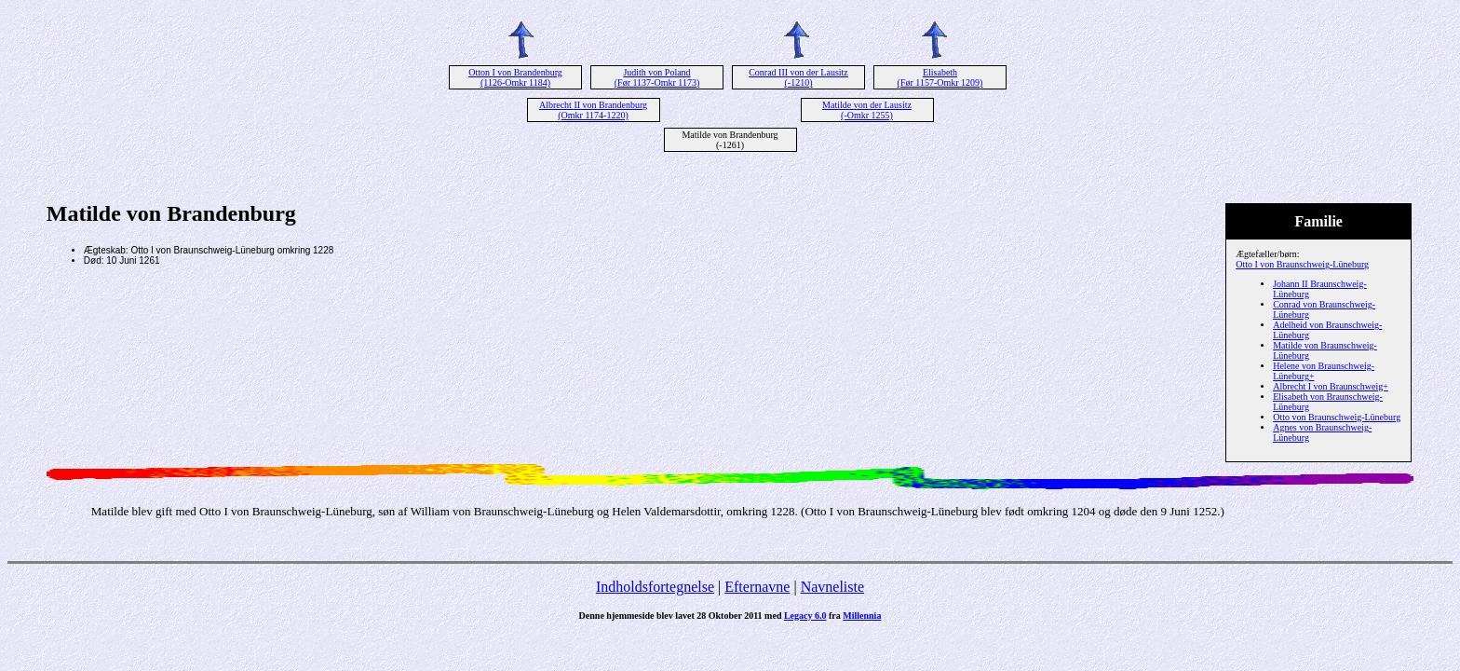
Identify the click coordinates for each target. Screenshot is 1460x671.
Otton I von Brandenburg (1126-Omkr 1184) (515, 77)
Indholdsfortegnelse (655, 587)
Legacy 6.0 (805, 615)
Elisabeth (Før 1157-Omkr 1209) (940, 77)
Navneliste (832, 587)
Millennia (862, 615)
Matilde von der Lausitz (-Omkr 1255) (867, 110)
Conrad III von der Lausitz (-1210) (798, 77)
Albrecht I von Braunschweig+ (1330, 386)
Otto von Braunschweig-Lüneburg (1336, 417)
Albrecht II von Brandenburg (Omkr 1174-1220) (593, 110)
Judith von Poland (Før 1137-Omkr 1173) (657, 77)
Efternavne (757, 587)
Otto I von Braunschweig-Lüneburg (1302, 264)
